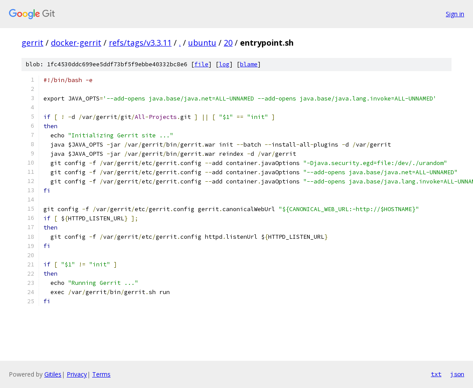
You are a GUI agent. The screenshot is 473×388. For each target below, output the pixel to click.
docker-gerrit (76, 42)
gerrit (32, 42)
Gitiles (52, 374)
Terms (101, 374)
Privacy (77, 374)
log (224, 64)
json (457, 374)
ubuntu (202, 42)
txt (436, 374)
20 (228, 42)
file (201, 64)
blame (249, 64)
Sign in (455, 14)
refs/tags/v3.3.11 (140, 42)
